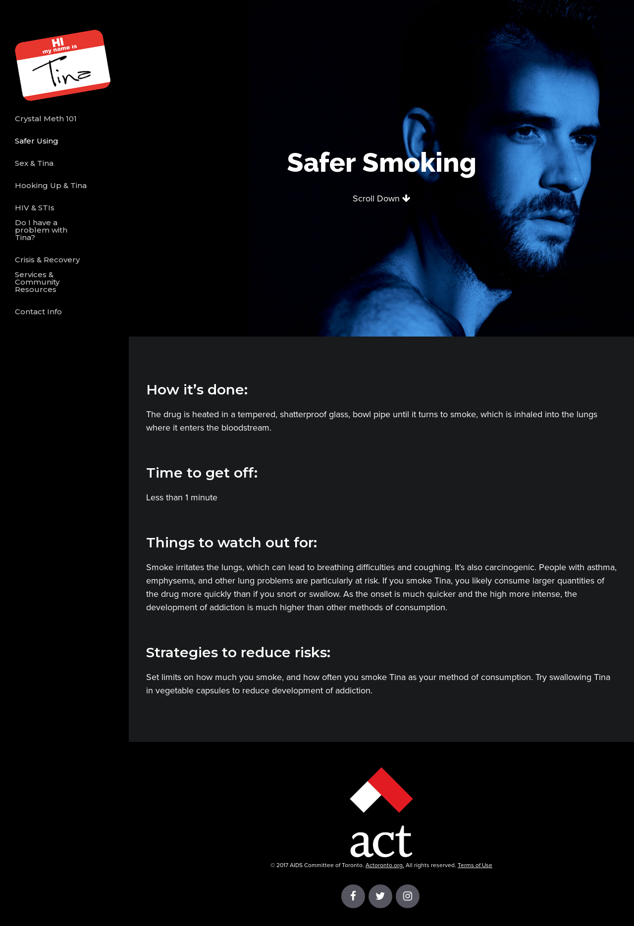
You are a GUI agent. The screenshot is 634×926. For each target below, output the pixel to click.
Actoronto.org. (385, 865)
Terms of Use (475, 865)
